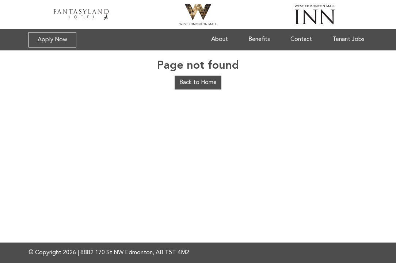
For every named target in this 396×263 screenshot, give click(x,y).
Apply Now (52, 40)
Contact (301, 39)
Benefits (259, 39)
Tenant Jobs (348, 39)
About (219, 39)
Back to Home (198, 82)
